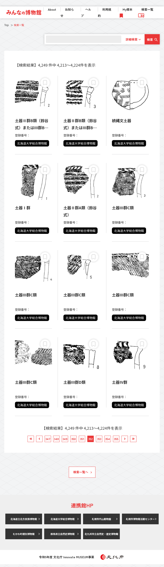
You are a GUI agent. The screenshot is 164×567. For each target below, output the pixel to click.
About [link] (52, 9)
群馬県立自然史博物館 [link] (62, 536)
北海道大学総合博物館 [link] (62, 521)
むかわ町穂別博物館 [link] (23, 536)
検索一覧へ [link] (80, 475)
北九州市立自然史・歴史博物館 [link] (101, 536)
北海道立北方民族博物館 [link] (23, 521)
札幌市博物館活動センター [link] (140, 521)
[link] (23, 12)
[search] (82, 39)
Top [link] (6, 25)
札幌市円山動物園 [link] (101, 521)
